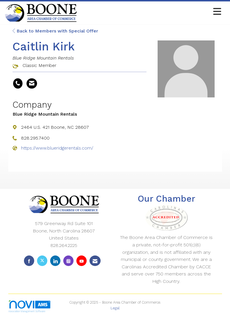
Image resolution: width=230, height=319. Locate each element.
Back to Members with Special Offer (55, 31)
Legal (115, 308)
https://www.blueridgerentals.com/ (57, 148)
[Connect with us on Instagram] (68, 260)
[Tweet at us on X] (42, 260)
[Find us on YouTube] (81, 260)
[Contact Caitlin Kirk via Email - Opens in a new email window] (32, 83)
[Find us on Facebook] (29, 260)
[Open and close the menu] (150, 11)
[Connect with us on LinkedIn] (55, 260)
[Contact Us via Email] (95, 260)
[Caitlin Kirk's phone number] (18, 83)
